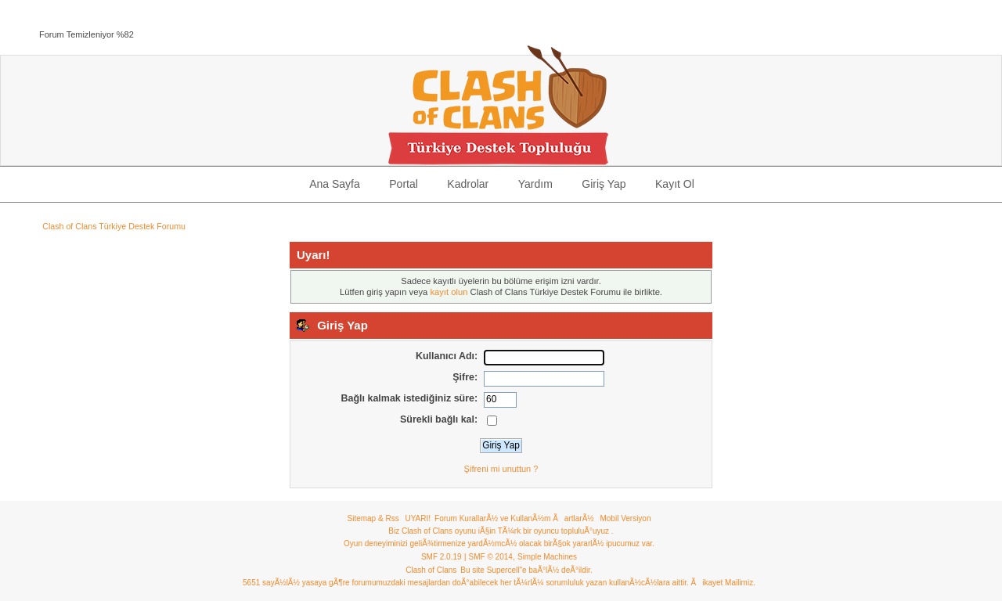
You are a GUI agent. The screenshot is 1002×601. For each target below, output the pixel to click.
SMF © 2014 (491, 556)
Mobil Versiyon (625, 518)
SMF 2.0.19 (441, 556)
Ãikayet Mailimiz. (722, 582)
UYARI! (418, 518)
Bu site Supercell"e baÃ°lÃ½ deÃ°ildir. (526, 570)
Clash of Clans (430, 570)
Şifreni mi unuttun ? (501, 468)
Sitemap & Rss (373, 518)
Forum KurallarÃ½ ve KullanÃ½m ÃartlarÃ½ (514, 518)
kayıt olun (448, 292)
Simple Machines (547, 556)
